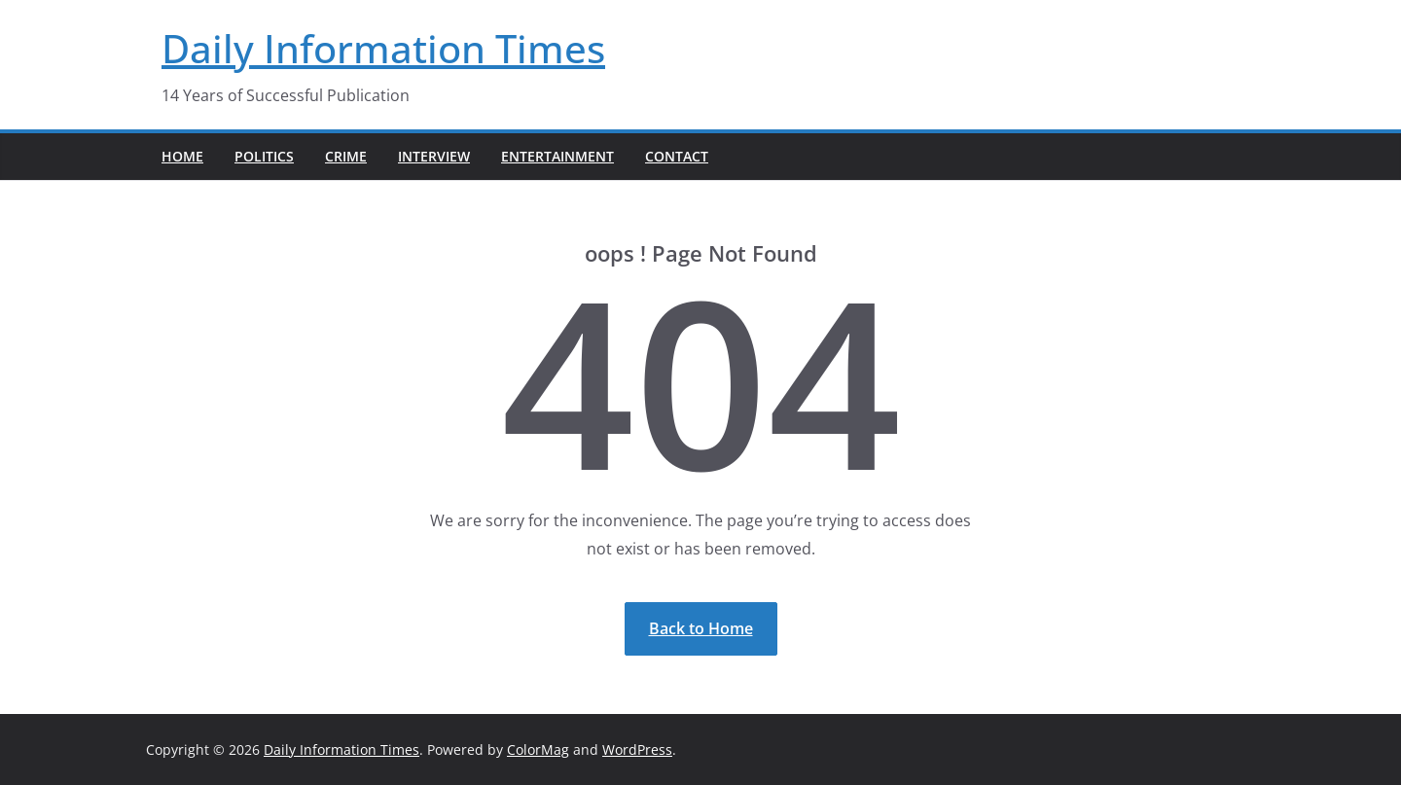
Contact (676, 156)
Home (182, 156)
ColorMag (538, 749)
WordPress (637, 749)
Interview (434, 156)
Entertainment (557, 156)
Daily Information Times (383, 48)
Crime (346, 156)
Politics (264, 156)
